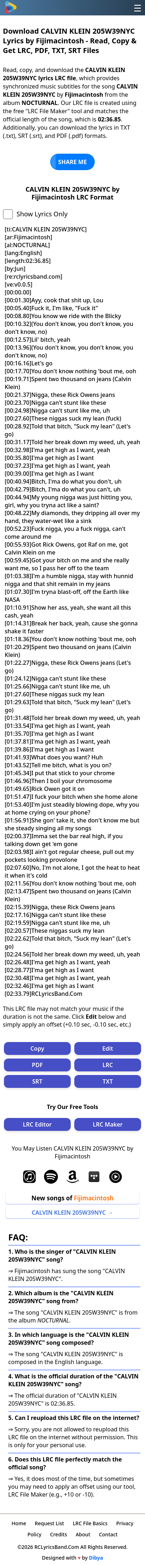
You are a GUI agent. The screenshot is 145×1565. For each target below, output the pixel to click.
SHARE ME (72, 162)
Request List (49, 1523)
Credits (58, 1534)
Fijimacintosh (94, 1198)
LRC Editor (37, 1124)
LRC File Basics (90, 1523)
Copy (38, 1048)
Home (18, 1523)
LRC (107, 1065)
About (83, 1534)
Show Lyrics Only (42, 214)
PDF (37, 1065)
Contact (108, 1534)
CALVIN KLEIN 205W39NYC (69, 1212)
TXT (108, 1081)
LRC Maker (107, 1124)
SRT (37, 1081)
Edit (107, 1048)
